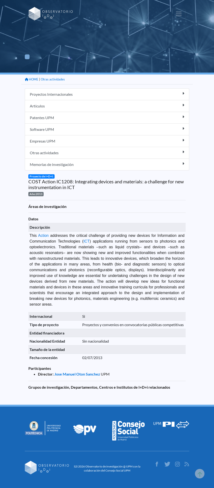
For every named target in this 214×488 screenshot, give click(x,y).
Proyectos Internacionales (107, 93)
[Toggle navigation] (178, 14)
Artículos (107, 105)
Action (43, 235)
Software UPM (107, 129)
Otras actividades (53, 79)
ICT (86, 241)
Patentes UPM (107, 117)
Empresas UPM (107, 140)
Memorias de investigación (107, 164)
